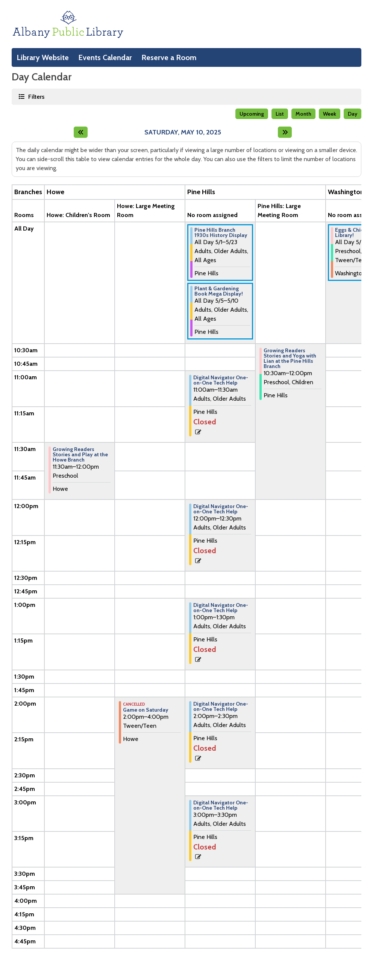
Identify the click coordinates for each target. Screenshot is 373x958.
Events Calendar (105, 57)
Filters (35, 96)
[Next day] (285, 132)
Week (329, 113)
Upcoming (252, 113)
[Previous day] (81, 132)
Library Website (43, 57)
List (280, 113)
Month (303, 113)
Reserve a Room (169, 57)
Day (352, 113)
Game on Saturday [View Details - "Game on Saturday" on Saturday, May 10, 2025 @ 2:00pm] (145, 709)
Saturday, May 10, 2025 (182, 132)
